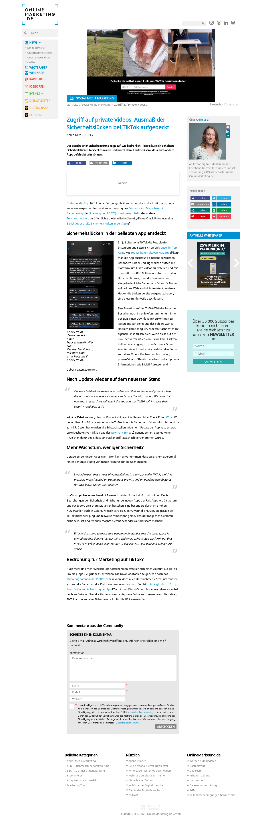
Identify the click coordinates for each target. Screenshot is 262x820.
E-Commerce (75, 775)
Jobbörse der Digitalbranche (145, 785)
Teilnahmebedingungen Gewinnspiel (212, 795)
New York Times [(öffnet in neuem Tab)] (121, 432)
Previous (192, 262)
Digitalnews (34, 48)
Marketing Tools (77, 785)
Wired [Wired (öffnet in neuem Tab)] (170, 417)
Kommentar (77, 652)
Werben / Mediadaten (203, 761)
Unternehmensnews (39, 52)
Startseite (72, 104)
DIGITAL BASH (38, 108)
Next (234, 262)
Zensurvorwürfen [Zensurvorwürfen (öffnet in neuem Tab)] (77, 218)
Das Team (196, 770)
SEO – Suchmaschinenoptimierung (88, 766)
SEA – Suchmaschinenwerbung (86, 770)
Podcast (133, 795)
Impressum (197, 780)
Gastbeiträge (197, 766)
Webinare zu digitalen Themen (147, 775)
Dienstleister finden (140, 780)
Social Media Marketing (96, 104)
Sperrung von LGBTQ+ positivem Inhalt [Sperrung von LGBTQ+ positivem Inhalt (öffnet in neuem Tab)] (114, 213)
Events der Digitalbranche (144, 790)
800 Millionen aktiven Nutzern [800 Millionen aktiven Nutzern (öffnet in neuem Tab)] (150, 252)
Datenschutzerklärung (127, 722)
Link (120, 339)
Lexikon (31, 62)
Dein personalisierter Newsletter (148, 766)
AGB (192, 790)
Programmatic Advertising (83, 780)
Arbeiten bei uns (200, 775)
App (86, 203)
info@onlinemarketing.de (143, 712)
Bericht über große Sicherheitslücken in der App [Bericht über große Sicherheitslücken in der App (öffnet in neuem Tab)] (97, 223)
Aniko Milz (202, 119)
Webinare (36, 73)
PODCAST (36, 115)
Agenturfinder (137, 761)
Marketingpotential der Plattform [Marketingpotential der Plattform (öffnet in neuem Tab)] (87, 579)
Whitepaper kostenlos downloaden (149, 770)
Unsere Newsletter (38, 57)
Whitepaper (38, 67)
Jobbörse (36, 86)
